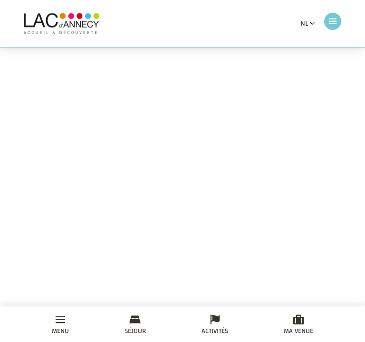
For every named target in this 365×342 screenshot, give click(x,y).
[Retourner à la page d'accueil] (62, 23)
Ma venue (298, 325)
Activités (215, 325)
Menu (60, 325)
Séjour (135, 325)
